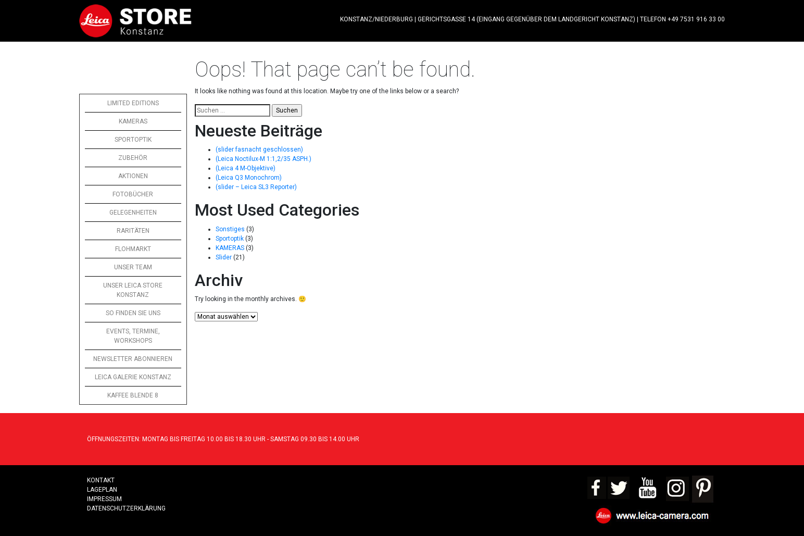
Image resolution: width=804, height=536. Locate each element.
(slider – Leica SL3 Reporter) (256, 187)
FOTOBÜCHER (132, 194)
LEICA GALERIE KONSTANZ (133, 377)
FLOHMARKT (133, 249)
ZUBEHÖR (132, 157)
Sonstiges (230, 229)
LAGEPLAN (102, 489)
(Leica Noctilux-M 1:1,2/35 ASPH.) (263, 159)
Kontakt (101, 480)
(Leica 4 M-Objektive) (245, 168)
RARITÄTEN (133, 230)
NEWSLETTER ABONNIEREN (132, 359)
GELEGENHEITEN (133, 212)
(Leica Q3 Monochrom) (249, 177)
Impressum (104, 499)
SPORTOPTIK (133, 139)
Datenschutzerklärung (126, 508)
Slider (224, 257)
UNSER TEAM (133, 267)
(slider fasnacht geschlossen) (259, 149)
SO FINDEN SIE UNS (133, 313)
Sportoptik (230, 238)
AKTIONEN (133, 176)
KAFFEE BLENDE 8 (132, 395)
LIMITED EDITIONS (133, 103)
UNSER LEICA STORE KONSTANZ (132, 290)
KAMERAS (133, 121)
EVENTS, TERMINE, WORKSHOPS (133, 336)
